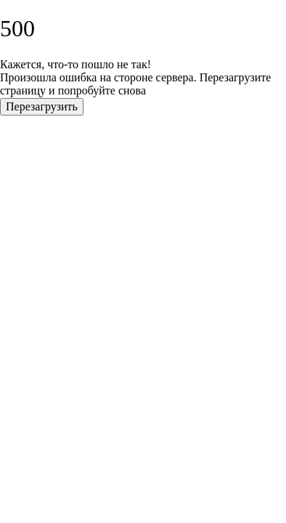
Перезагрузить (42, 106)
